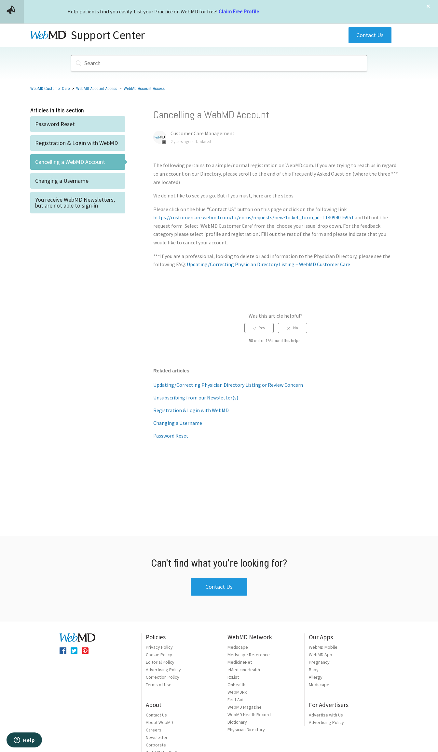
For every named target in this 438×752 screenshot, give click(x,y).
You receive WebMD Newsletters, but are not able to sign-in (75, 202)
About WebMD (159, 722)
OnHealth (236, 684)
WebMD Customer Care (50, 88)
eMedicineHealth (243, 669)
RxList (233, 677)
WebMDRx (237, 692)
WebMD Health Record (249, 714)
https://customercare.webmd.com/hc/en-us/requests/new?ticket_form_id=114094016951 (253, 217)
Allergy (315, 677)
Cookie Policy (159, 655)
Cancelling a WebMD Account (70, 162)
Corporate (156, 745)
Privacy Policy (159, 647)
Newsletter (157, 737)
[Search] (219, 63)
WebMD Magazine (244, 707)
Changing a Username (62, 180)
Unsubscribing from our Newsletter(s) (195, 397)
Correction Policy (162, 677)
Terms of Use (158, 684)
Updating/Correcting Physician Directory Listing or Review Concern (228, 385)
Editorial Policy (160, 662)
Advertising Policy (163, 669)
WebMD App (320, 655)
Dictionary (237, 722)
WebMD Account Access (96, 88)
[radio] (259, 328)
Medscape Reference (248, 655)
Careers (153, 730)
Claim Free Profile (239, 11)
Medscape (237, 647)
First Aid (235, 699)
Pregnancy (319, 662)
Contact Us (370, 35)
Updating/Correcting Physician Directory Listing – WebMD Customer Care (268, 264)
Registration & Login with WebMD (76, 143)
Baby (314, 669)
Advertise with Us (326, 715)
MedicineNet (239, 662)
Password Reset (55, 124)
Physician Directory (246, 729)
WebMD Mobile (323, 647)
